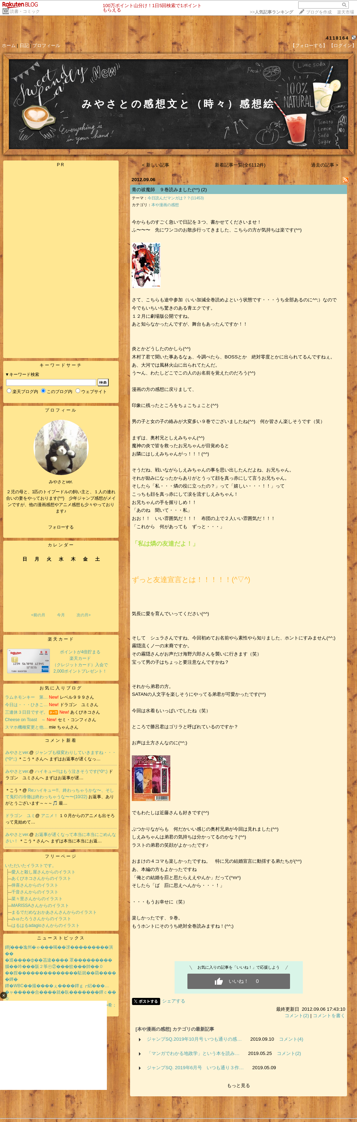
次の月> (83, 615)
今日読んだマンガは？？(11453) (176, 198)
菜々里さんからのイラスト (37, 898)
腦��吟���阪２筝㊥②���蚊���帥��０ (54, 966)
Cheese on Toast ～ (25, 719)
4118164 (337, 38)
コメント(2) (297, 1015)
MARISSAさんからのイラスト (40, 905)
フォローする (61, 527)
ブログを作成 (319, 12)
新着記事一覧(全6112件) (240, 165)
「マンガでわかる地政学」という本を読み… (193, 1053)
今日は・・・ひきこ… (26, 704)
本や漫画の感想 (165, 205)
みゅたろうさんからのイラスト (41, 918)
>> (271, 12)
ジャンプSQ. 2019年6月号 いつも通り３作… (195, 1067)
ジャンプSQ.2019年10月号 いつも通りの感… (194, 1039)
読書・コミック (25, 11)
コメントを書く (329, 1015)
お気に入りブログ (61, 687)
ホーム (9, 45)
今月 (61, 615)
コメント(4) (291, 1039)
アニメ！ (50, 815)
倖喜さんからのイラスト (34, 885)
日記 (24, 45)
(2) (204, 189)
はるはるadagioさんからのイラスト (45, 925)
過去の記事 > (324, 165)
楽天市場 (345, 12)
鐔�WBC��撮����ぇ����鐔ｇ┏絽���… (57, 985)
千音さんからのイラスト (34, 891)
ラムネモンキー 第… (26, 697)
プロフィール (46, 45)
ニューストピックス (61, 937)
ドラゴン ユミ (20, 815)
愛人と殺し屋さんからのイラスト (43, 871)
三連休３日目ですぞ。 (26, 712)
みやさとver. (17, 752)
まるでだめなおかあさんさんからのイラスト (54, 912)
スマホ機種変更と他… (26, 727)
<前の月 (38, 615)
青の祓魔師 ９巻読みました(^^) (166, 189)
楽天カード (61, 639)
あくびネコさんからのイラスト (41, 878)
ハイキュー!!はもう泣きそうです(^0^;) (72, 771)
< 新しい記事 (156, 165)
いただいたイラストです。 (30, 865)
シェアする (173, 1001)
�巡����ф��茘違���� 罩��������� (58, 960)
